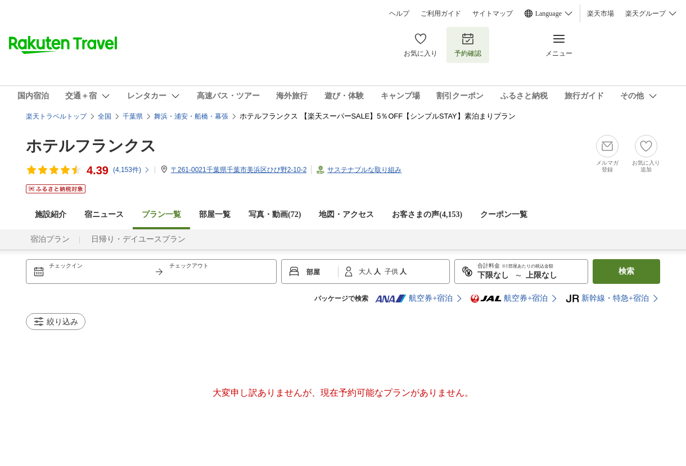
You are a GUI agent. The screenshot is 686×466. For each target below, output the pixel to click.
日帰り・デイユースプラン (138, 239)
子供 (392, 271)
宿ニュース (104, 214)
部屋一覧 (215, 214)
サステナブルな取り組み (364, 170)
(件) (131, 169)
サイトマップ (492, 13)
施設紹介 (50, 214)
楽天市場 (600, 13)
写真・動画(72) (275, 214)
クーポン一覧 (503, 214)
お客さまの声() (427, 214)
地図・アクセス (346, 214)
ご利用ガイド (441, 13)
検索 (626, 271)
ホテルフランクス (91, 146)
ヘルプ (399, 13)
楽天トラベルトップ (56, 116)
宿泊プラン (50, 239)
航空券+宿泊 (414, 298)
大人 (366, 271)
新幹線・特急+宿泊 (607, 298)
